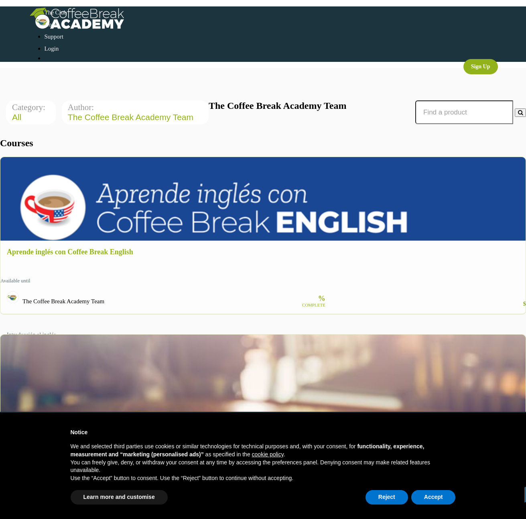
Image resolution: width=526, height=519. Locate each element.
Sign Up (480, 66)
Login (52, 48)
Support (54, 36)
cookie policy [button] (268, 454)
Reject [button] (386, 497)
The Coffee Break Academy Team (132, 117)
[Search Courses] (520, 112)
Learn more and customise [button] (119, 497)
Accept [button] (433, 497)
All (18, 117)
